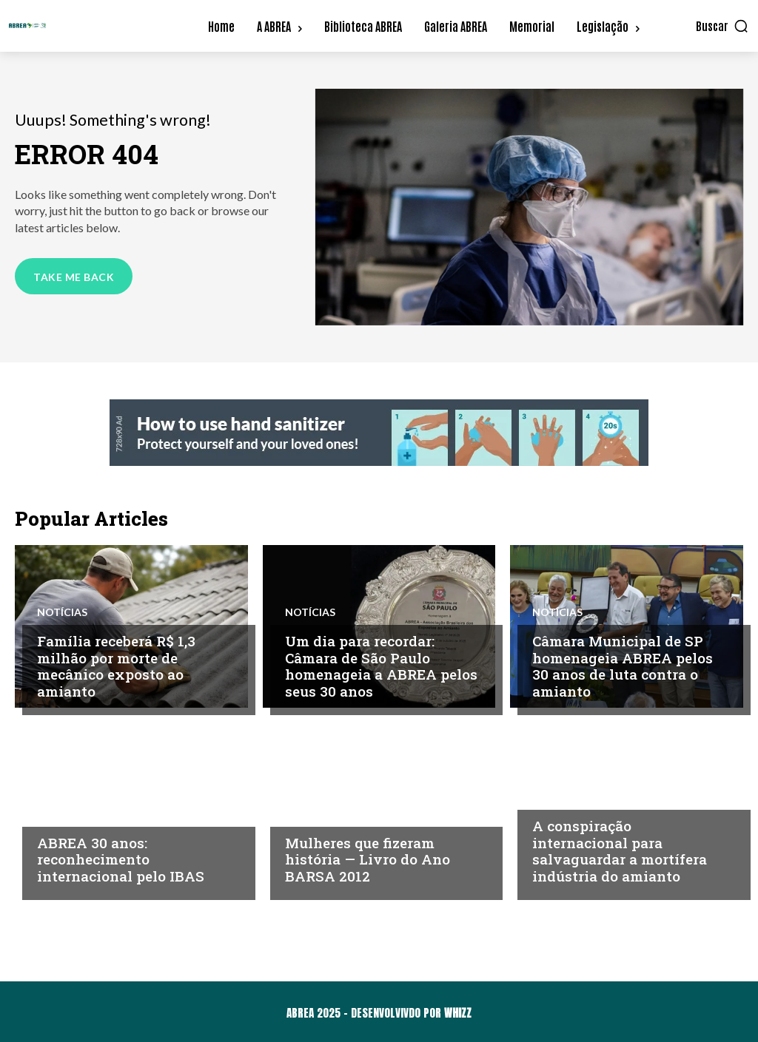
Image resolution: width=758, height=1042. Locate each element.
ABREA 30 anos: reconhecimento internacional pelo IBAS (120, 859)
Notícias (62, 612)
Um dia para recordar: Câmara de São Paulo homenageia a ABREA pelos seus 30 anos (381, 666)
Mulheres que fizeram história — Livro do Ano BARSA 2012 (367, 859)
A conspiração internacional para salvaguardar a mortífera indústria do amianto (619, 850)
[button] (722, 26)
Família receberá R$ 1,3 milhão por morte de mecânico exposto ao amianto (116, 666)
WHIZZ (458, 1012)
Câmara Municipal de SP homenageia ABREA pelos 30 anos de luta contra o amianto (622, 666)
